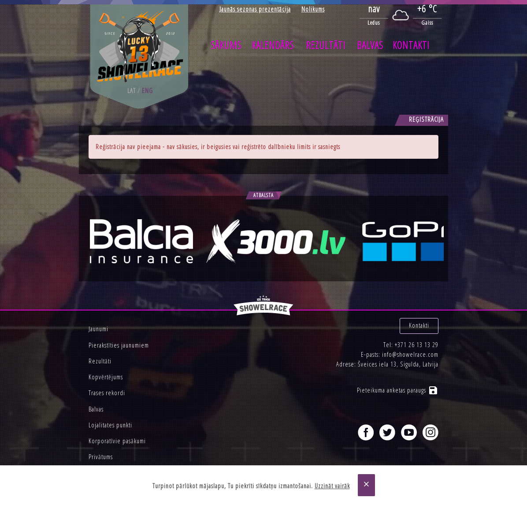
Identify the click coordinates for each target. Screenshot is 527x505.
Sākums (226, 45)
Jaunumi (98, 329)
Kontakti (411, 45)
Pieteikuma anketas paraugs (397, 390)
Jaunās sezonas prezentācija (255, 9)
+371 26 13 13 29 (416, 344)
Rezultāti (325, 45)
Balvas (370, 45)
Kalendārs (273, 45)
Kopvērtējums (106, 377)
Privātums (101, 457)
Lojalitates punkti (110, 425)
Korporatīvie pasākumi (117, 441)
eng (147, 90)
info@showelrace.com (410, 354)
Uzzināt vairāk (332, 486)
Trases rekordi (107, 393)
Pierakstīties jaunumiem (119, 345)
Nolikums (313, 9)
